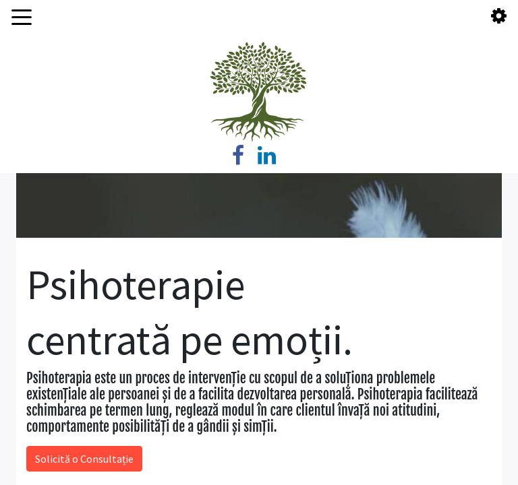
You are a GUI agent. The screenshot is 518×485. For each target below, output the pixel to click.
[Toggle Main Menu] (21, 15)
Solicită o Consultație (84, 458)
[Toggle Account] (498, 15)
